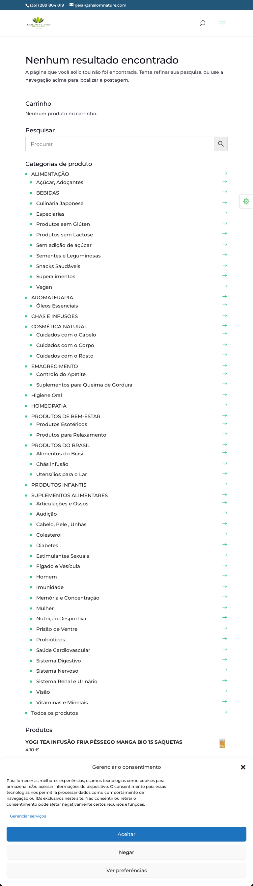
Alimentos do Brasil (60, 453)
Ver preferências (126, 870)
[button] (243, 767)
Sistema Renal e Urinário (67, 681)
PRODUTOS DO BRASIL (60, 445)
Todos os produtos (54, 713)
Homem (46, 577)
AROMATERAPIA (52, 297)
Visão (43, 692)
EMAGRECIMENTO (54, 366)
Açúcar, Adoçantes (59, 182)
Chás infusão (52, 464)
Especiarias (50, 214)
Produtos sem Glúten (63, 224)
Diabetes (47, 545)
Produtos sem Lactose (64, 234)
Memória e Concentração (67, 598)
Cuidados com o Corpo (65, 345)
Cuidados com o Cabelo (66, 335)
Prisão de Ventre (56, 629)
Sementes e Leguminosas (68, 256)
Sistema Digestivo (58, 661)
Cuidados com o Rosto (65, 356)
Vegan (44, 287)
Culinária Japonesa (60, 203)
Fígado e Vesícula (58, 566)
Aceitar (126, 834)
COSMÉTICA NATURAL (59, 326)
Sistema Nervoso (57, 671)
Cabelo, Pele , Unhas (61, 524)
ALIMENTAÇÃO (50, 174)
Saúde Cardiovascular (63, 650)
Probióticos (50, 639)
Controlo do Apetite (61, 374)
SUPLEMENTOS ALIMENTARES (69, 495)
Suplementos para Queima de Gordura (84, 385)
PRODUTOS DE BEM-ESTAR (65, 416)
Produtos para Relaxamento (71, 435)
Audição (46, 514)
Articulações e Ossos (62, 503)
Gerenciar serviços (28, 816)
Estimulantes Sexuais (62, 556)
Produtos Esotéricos (61, 424)
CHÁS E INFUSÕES (54, 316)
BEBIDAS (47, 193)
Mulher (45, 608)
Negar (126, 852)
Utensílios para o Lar (61, 474)
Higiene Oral (46, 395)
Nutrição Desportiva (61, 618)
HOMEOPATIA (49, 406)
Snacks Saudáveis (58, 266)
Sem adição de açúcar (64, 245)
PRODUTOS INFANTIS (58, 485)
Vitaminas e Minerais (62, 702)
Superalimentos (55, 276)
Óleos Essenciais (57, 306)
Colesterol (49, 535)
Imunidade (50, 587)
